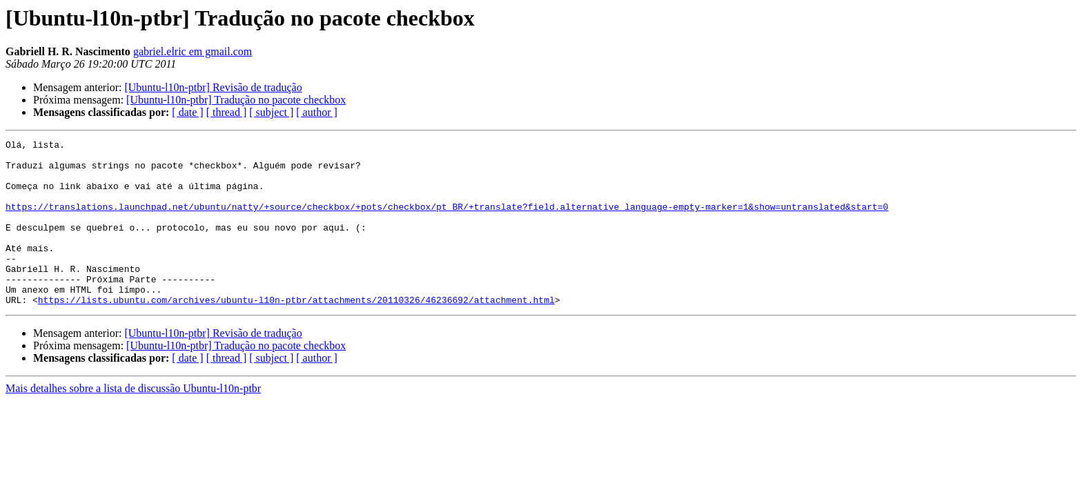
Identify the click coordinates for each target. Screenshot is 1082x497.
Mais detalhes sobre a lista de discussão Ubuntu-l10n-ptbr (133, 421)
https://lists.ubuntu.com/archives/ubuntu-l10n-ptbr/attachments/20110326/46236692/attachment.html (296, 333)
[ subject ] (271, 112)
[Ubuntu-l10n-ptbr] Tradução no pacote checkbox (236, 100)
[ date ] (187, 112)
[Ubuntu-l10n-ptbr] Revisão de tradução (213, 87)
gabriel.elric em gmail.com (192, 51)
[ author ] (316, 112)
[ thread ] (226, 112)
